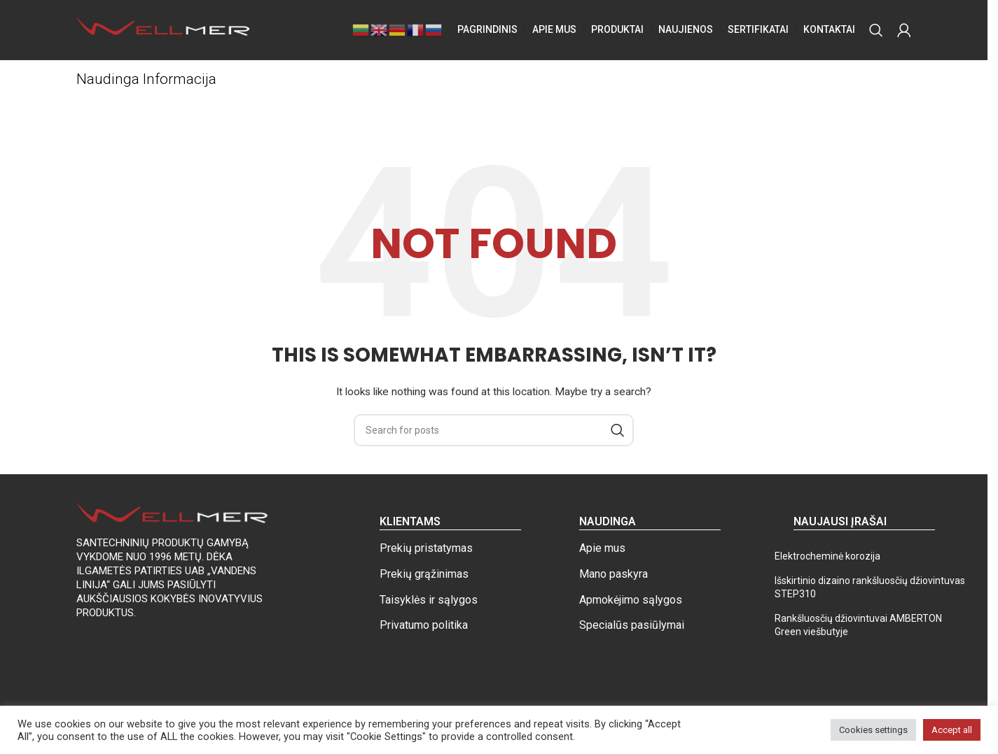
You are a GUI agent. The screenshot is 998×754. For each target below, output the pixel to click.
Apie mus (602, 550)
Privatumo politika (424, 627)
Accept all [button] (951, 730)
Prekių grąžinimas (424, 576)
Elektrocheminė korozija (827, 558)
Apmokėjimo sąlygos (630, 602)
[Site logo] (163, 30)
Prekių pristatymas (426, 550)
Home (89, 105)
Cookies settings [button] (873, 730)
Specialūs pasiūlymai (631, 627)
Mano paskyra (613, 576)
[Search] (876, 31)
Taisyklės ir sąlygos (429, 602)
